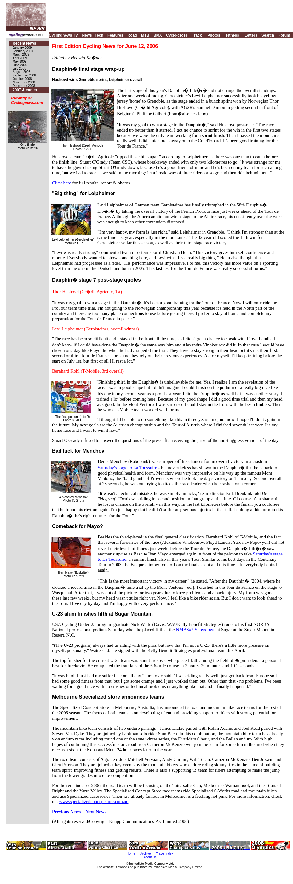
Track (197, 35)
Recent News (24, 43)
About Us (149, 857)
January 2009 (22, 47)
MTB (145, 35)
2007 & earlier (25, 90)
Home (131, 853)
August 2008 (21, 72)
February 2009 (23, 51)
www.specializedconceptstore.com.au (93, 801)
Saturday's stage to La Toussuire (127, 467)
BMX (157, 35)
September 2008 (24, 75)
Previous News (66, 811)
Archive (145, 853)
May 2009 (19, 61)
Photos (213, 35)
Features (115, 35)
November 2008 (24, 82)
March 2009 (21, 54)
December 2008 (24, 85)
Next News (95, 811)
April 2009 (20, 58)
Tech (99, 35)
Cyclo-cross (177, 35)
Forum (284, 35)
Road (132, 35)
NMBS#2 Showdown (195, 629)
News (87, 35)
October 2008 (22, 79)
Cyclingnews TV (63, 35)
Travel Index (164, 853)
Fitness (232, 35)
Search (267, 35)
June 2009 (20, 65)
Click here (61, 182)
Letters (251, 35)
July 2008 (19, 68)
